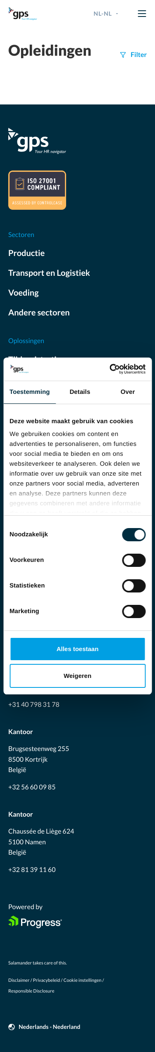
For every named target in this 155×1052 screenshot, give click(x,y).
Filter (139, 55)
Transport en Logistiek (49, 273)
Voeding (23, 293)
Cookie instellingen (83, 980)
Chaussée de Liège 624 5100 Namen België (41, 841)
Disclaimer (18, 980)
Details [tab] (79, 392)
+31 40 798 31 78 (34, 704)
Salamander (20, 963)
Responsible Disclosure (31, 991)
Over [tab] (128, 392)
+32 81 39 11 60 (31, 870)
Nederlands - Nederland (49, 1026)
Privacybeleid (46, 980)
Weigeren (77, 675)
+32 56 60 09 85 (31, 787)
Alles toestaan (78, 648)
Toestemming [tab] (30, 392)
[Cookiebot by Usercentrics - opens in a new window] (110, 369)
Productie (26, 253)
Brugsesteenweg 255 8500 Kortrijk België (38, 759)
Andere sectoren (39, 312)
